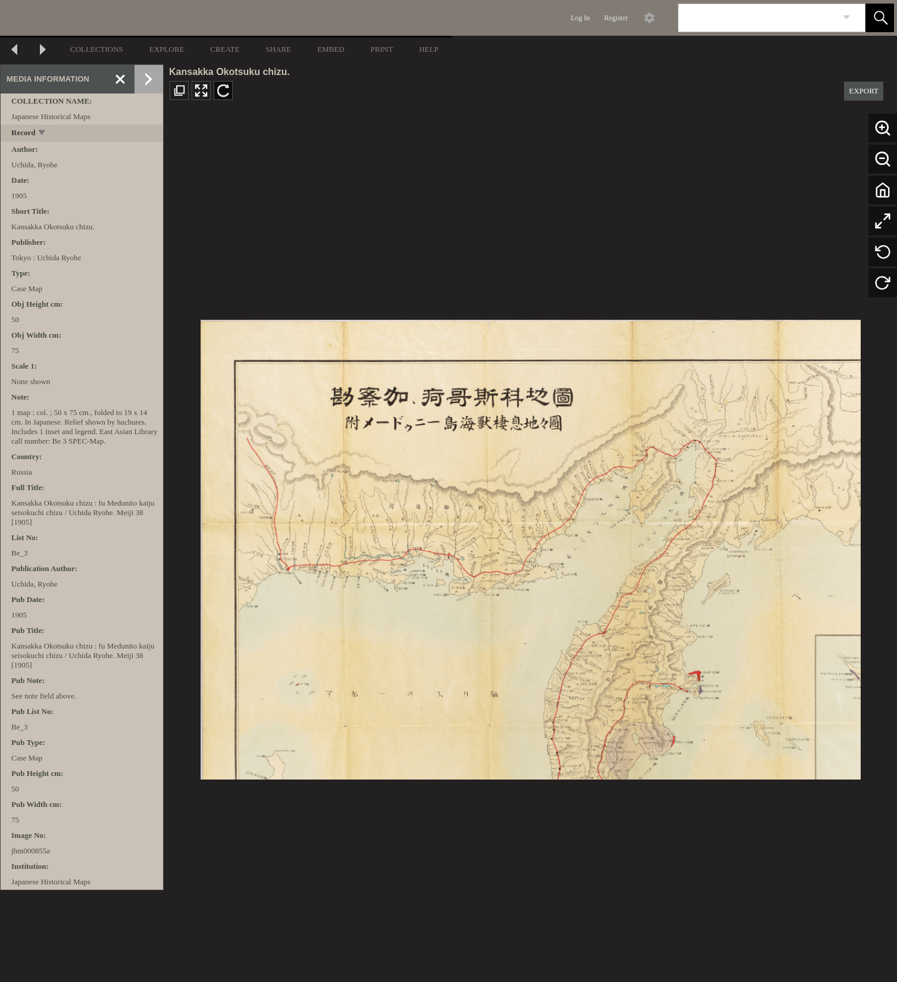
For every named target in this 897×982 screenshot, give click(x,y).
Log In (580, 18)
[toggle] (42, 133)
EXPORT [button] (864, 90)
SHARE (278, 49)
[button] (879, 18)
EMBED (331, 49)
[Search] (758, 18)
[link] (846, 17)
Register (616, 18)
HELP (429, 49)
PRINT (382, 49)
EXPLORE (167, 49)
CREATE (224, 49)
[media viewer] (530, 546)
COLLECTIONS (96, 49)
